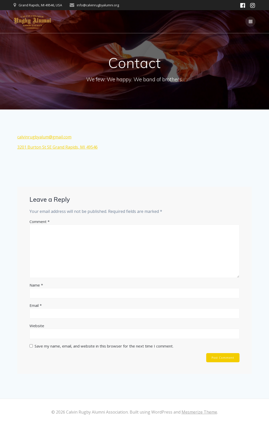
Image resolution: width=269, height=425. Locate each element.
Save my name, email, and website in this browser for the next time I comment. (104, 346)
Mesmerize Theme (199, 412)
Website (36, 325)
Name (36, 285)
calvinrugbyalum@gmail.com (44, 137)
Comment (39, 221)
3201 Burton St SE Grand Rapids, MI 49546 (57, 147)
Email (35, 305)
